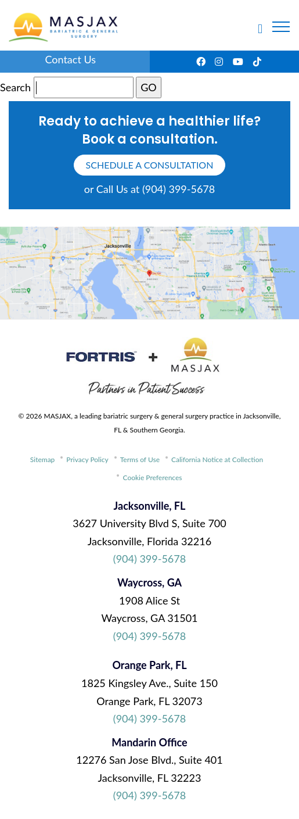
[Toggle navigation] (281, 26)
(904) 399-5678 (149, 558)
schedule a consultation (150, 164)
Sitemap (42, 459)
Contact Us (70, 59)
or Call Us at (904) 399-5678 (149, 189)
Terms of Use (140, 459)
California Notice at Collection (217, 459)
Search (15, 87)
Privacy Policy (87, 459)
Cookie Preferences (152, 477)
